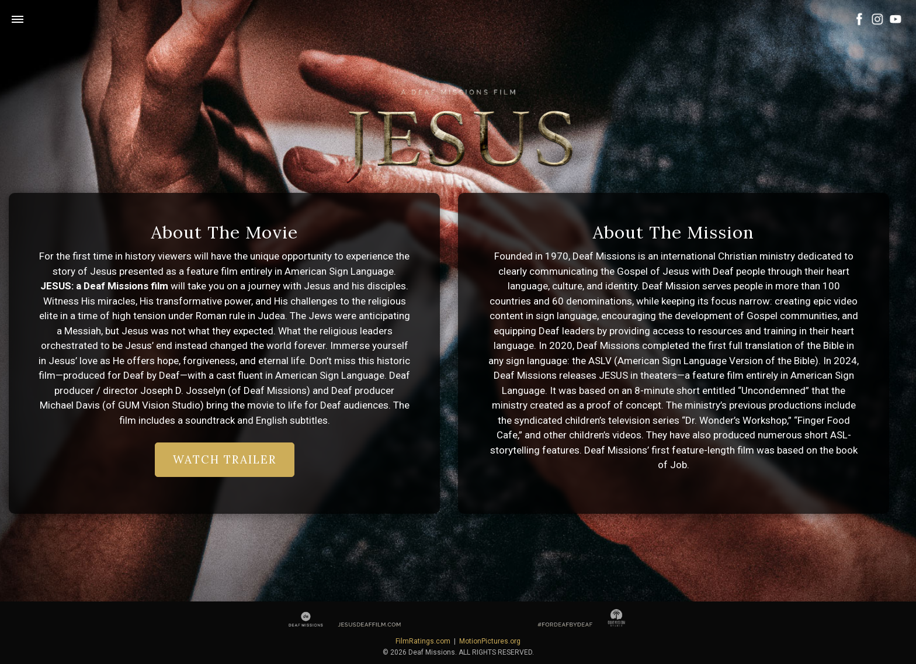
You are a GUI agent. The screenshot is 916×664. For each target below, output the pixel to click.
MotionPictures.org (490, 641)
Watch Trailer (224, 459)
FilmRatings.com (422, 641)
